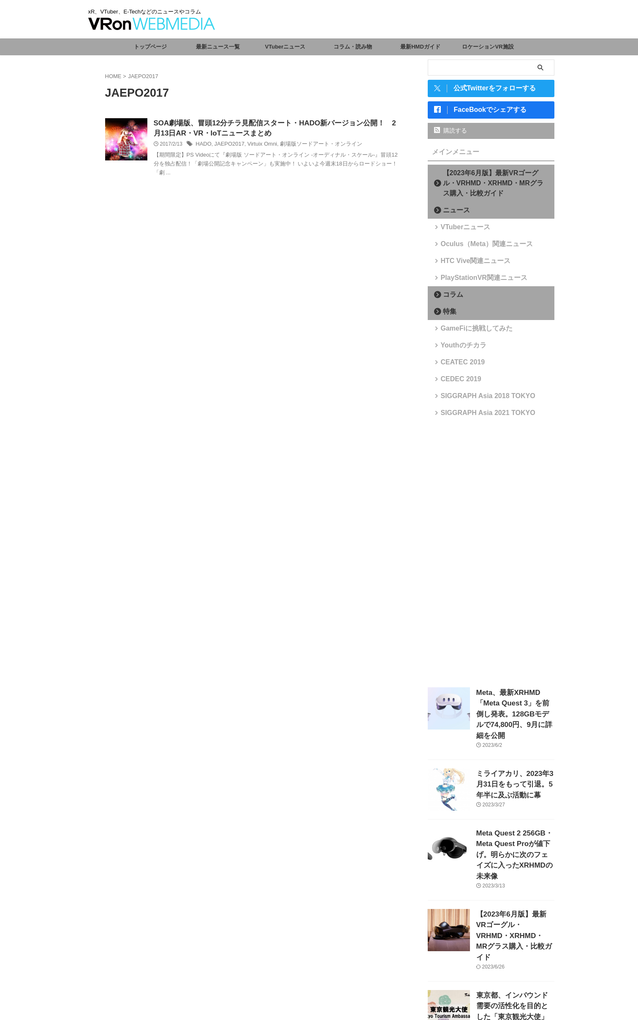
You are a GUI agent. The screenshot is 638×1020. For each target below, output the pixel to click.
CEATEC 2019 (458, 365)
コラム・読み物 (353, 46)
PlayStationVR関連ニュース (475, 281)
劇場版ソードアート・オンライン (312, 146)
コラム (450, 298)
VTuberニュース (285, 46)
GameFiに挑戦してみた (469, 331)
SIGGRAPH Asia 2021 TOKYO (478, 416)
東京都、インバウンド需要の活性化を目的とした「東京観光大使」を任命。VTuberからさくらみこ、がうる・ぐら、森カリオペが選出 (514, 969)
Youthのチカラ (458, 348)
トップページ (150, 46)
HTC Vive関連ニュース (468, 264)
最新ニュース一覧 (218, 46)
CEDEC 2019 (456, 382)
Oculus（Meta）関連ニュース (477, 247)
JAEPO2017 (227, 146)
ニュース (453, 213)
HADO (202, 146)
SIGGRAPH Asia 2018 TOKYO (478, 399)
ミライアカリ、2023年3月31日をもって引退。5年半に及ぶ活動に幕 (514, 770)
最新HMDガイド (420, 46)
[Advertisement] (491, 555)
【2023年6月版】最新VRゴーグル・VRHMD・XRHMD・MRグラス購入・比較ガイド (494, 186)
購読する (450, 133)
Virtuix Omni (257, 146)
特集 (447, 315)
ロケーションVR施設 (487, 46)
